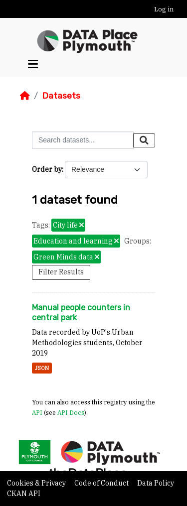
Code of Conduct (102, 483)
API (37, 412)
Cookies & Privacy (37, 483)
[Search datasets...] (83, 140)
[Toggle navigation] (32, 64)
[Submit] (144, 140)
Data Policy (155, 483)
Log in (164, 9)
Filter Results (61, 271)
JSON (42, 368)
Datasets (61, 96)
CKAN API (23, 493)
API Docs (70, 412)
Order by (47, 169)
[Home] (25, 96)
